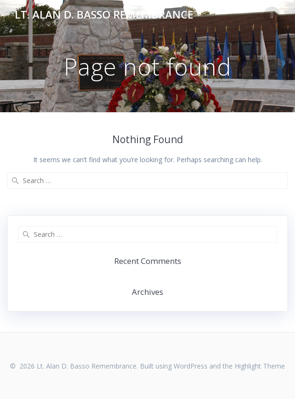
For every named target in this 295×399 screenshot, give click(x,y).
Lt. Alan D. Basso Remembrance (104, 15)
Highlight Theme (260, 365)
